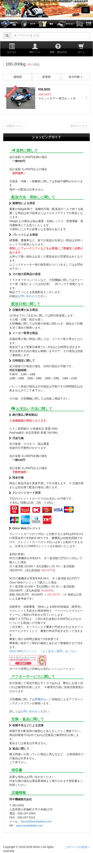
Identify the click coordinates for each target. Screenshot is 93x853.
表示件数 (75, 76)
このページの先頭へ (77, 847)
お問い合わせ (26, 296)
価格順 (17, 76)
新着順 (46, 76)
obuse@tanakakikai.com (36, 821)
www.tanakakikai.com (29, 825)
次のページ (78, 126)
